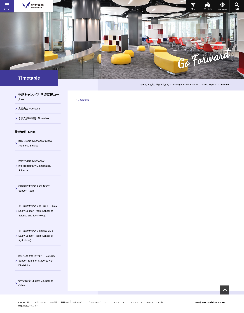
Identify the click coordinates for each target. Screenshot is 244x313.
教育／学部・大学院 (159, 84)
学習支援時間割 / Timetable (33, 118)
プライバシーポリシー (97, 302)
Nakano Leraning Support (204, 84)
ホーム (143, 84)
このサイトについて (118, 302)
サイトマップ (136, 302)
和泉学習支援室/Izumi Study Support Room (33, 188)
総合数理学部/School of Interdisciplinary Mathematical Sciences (34, 166)
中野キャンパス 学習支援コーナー (38, 97)
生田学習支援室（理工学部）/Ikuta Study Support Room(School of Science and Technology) (37, 211)
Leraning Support (180, 84)
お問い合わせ (40, 302)
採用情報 (65, 302)
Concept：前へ (24, 302)
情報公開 (53, 302)
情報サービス (78, 302)
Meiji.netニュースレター (28, 306)
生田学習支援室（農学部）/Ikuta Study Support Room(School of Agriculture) (36, 236)
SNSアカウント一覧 (154, 302)
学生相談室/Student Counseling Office (35, 283)
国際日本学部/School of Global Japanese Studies (35, 143)
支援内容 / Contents (29, 108)
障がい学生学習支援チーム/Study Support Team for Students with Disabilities (36, 261)
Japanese (83, 99)
